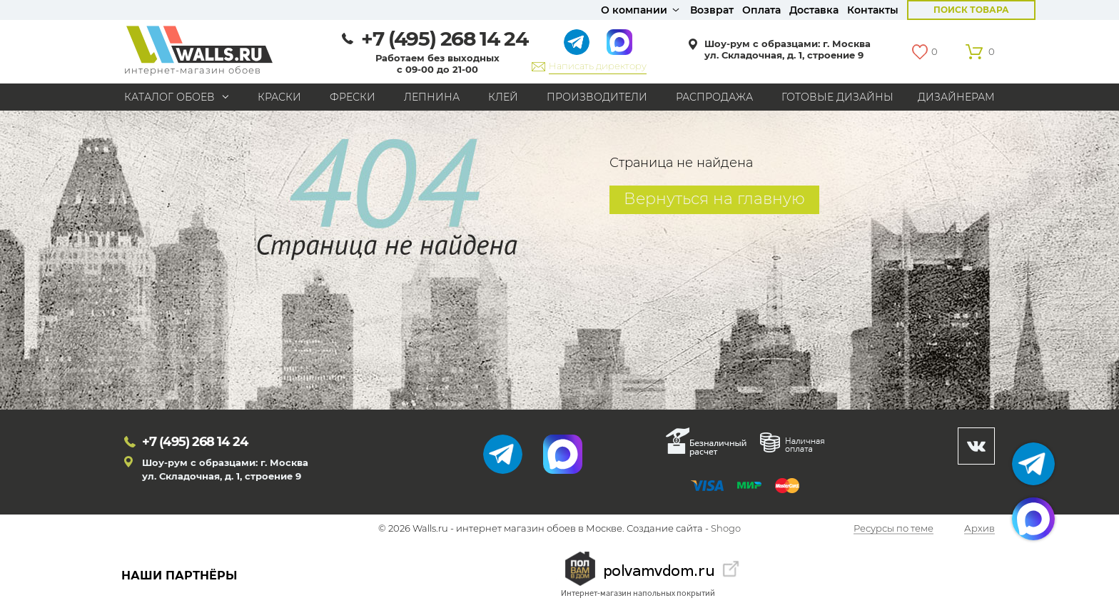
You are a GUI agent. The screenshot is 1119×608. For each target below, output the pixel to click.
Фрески (352, 97)
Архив (979, 529)
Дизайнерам (956, 97)
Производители (597, 97)
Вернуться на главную (714, 198)
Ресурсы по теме (893, 529)
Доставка (814, 10)
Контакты (872, 10)
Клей (503, 97)
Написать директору (598, 65)
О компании (634, 10)
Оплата (761, 10)
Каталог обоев (169, 97)
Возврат (712, 10)
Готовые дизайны (837, 97)
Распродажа (714, 97)
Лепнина (432, 97)
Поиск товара (971, 9)
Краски (279, 97)
